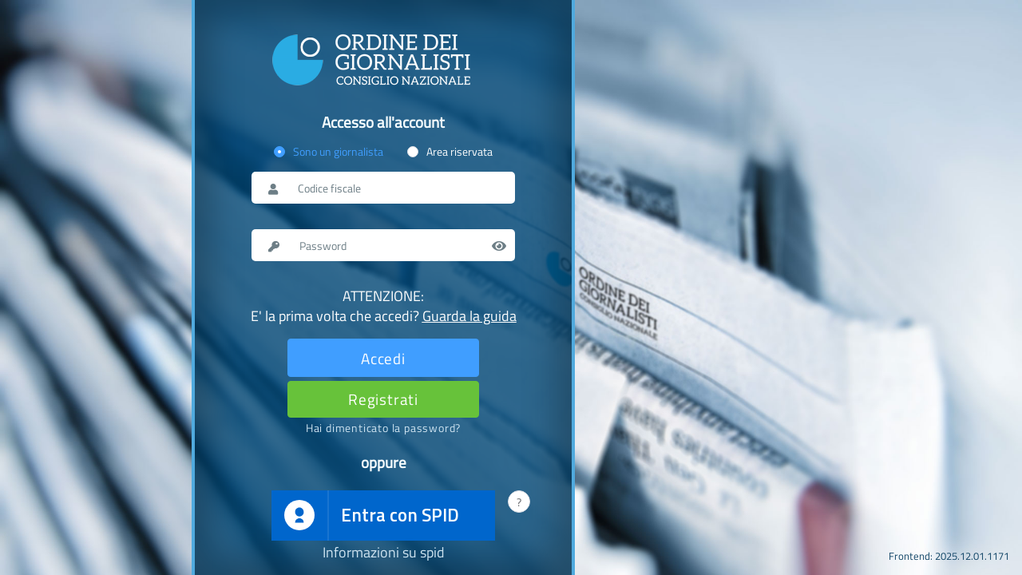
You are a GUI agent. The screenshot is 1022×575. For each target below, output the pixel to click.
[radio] (328, 152)
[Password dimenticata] (383, 428)
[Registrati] (383, 399)
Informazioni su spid (384, 553)
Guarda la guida (469, 316)
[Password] (398, 245)
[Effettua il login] (383, 358)
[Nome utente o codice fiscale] (397, 187)
